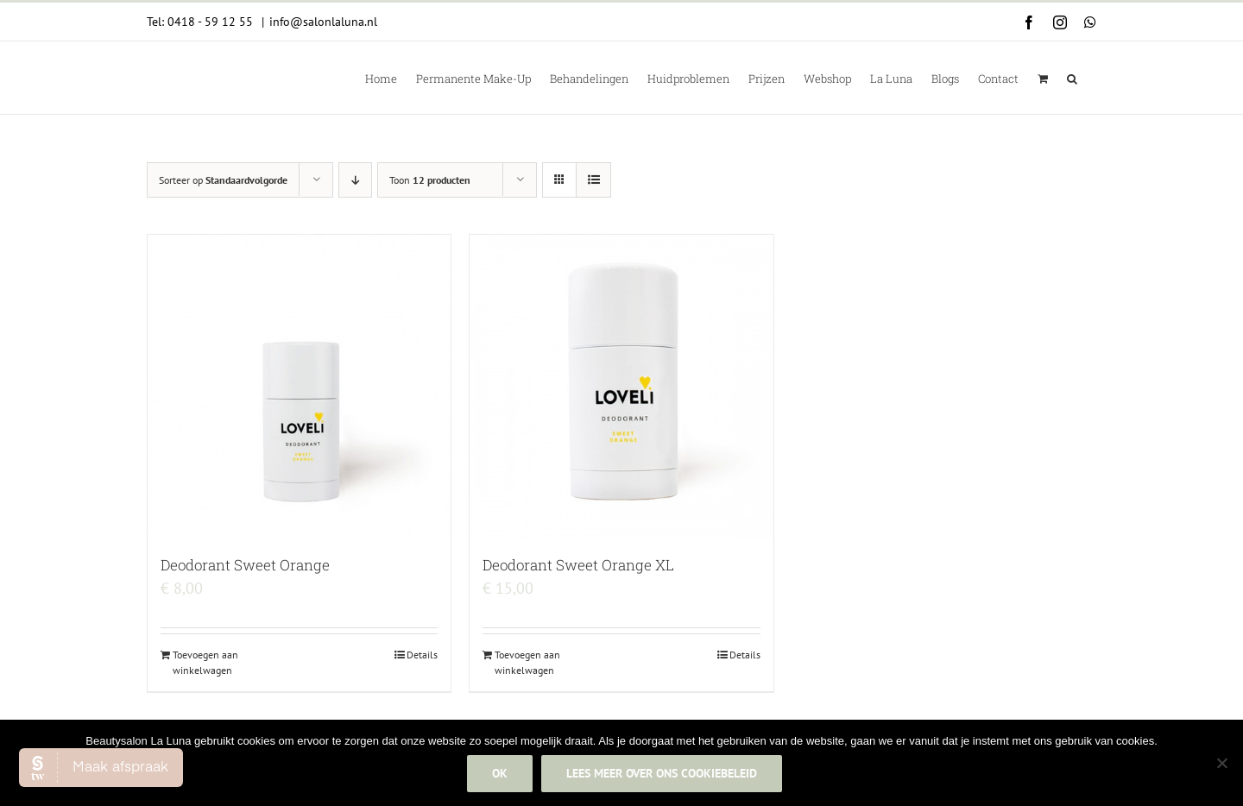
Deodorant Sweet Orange (245, 565)
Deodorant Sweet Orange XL (578, 565)
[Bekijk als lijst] (593, 180)
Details (422, 654)
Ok (501, 774)
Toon (429, 179)
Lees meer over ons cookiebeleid (663, 774)
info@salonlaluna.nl (323, 21)
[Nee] (1221, 763)
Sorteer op (223, 179)
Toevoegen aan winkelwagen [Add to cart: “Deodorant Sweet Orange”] (205, 662)
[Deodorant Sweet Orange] (299, 386)
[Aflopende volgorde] (355, 180)
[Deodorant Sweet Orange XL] (621, 386)
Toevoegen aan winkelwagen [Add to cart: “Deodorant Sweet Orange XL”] (527, 662)
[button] (1072, 77)
